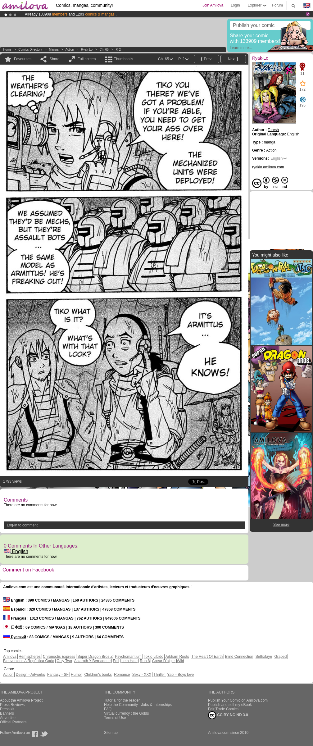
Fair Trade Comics (223, 709)
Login (235, 5)
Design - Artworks (30, 674)
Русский (14, 637)
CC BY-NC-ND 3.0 (228, 715)
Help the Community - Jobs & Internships (138, 705)
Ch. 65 (103, 49)
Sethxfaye (264, 656)
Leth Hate (129, 661)
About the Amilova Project (21, 700)
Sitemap (111, 732)
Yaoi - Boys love (180, 674)
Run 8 (145, 661)
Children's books (97, 674)
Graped (280, 656)
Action (69, 49)
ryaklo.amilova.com (268, 167)
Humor (76, 674)
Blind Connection (239, 656)
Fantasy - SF (58, 674)
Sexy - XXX (141, 674)
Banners (7, 713)
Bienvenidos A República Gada (28, 661)
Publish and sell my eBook (230, 705)
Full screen (87, 59)
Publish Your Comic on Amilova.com (238, 700)
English (16, 551)
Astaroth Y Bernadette (92, 661)
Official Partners (13, 722)
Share (54, 59)
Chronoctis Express (59, 656)
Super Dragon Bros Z (94, 656)
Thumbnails (123, 59)
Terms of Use (115, 718)
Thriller (159, 674)
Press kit (7, 709)
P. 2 (118, 49)
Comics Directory (30, 49)
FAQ (107, 709)
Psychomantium (128, 656)
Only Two (64, 661)
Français (14, 618)
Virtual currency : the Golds (126, 713)
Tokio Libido (153, 656)
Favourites (22, 59)
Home (7, 49)
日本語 (12, 627)
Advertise (8, 718)
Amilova (9, 656)
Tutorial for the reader (122, 700)
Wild (180, 661)
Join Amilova (212, 5)
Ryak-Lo (87, 49)
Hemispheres (30, 656)
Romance (122, 674)
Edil (116, 661)
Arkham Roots (177, 656)
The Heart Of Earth (207, 656)
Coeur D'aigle (164, 661)
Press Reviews (12, 705)
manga (54, 49)
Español (14, 609)
